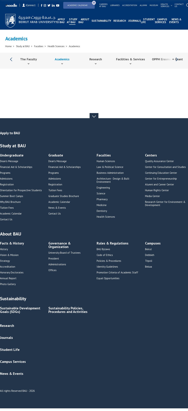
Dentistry (102, 211)
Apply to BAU (60, 21)
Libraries (115, 5)
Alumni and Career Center (159, 184)
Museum (154, 5)
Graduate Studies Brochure (63, 196)
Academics (74, 46)
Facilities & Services (130, 59)
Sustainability (101, 20)
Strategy (5, 260)
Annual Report (8, 278)
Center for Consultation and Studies (165, 167)
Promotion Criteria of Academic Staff (117, 272)
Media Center (152, 196)
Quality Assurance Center (159, 161)
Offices (52, 270)
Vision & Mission (9, 255)
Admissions (6, 178)
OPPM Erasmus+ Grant (167, 59)
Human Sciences (106, 161)
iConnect (29, 5)
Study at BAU (72, 21)
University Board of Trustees (64, 252)
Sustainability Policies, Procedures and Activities (67, 310)
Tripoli (148, 260)
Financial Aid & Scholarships (16, 167)
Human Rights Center (157, 190)
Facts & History (12, 243)
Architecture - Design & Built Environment (113, 180)
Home (8, 46)
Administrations (57, 264)
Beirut (148, 249)
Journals (134, 20)
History (4, 249)
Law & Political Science (110, 167)
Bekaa (148, 266)
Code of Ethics (105, 255)
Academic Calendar (81, 4)
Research (119, 20)
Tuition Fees (7, 207)
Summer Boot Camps (11, 196)
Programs (5, 172)
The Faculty (28, 59)
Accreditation (129, 5)
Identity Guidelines (107, 266)
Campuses (153, 243)
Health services (165, 5)
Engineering (103, 187)
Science (101, 193)
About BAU (83, 21)
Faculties (38, 46)
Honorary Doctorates (12, 272)
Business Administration (110, 172)
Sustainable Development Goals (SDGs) (20, 310)
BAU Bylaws (103, 249)
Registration (7, 184)
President (53, 258)
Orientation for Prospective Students (21, 190)
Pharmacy (102, 199)
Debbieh (149, 255)
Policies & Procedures (109, 260)
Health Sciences (56, 46)
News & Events (175, 21)
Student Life (148, 21)
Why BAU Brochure (10, 202)
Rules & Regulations (112, 243)
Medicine (102, 205)
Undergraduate (12, 155)
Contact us (179, 5)
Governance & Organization (59, 245)
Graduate (55, 155)
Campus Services (161, 21)
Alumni (143, 5)
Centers (151, 155)
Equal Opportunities (108, 278)
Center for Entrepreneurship (161, 178)
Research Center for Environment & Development (165, 203)
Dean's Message (9, 161)
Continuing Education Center (161, 172)
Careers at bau (103, 5)
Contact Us (6, 219)
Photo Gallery (8, 284)
